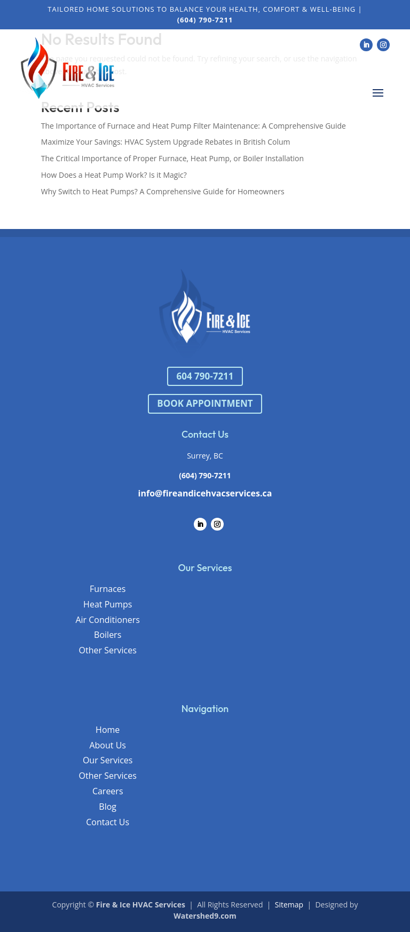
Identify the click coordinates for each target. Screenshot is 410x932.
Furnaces (108, 589)
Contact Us (107, 822)
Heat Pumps (107, 604)
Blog (107, 806)
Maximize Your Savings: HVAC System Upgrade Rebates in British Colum (165, 142)
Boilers (107, 635)
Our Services (108, 760)
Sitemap (289, 904)
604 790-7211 (204, 376)
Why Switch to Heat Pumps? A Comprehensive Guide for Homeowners (163, 191)
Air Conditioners (107, 620)
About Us (107, 745)
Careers (107, 791)
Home (108, 730)
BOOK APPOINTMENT (205, 403)
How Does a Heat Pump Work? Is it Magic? (114, 175)
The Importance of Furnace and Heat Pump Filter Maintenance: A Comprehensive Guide (193, 126)
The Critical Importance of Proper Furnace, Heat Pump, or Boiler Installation (172, 158)
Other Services (108, 650)
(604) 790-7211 (205, 475)
